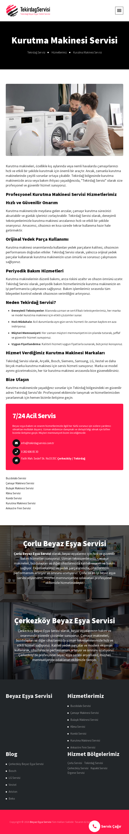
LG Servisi (14, 778)
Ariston (13, 791)
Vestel (12, 785)
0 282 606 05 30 (29, 452)
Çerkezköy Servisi (77, 768)
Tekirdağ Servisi (36, 52)
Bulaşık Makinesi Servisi (20, 488)
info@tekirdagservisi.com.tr (37, 443)
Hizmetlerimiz (59, 52)
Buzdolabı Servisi (16, 478)
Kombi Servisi (14, 498)
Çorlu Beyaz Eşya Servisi (64, 543)
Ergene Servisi (76, 773)
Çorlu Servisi (74, 763)
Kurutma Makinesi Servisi (87, 52)
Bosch (12, 771)
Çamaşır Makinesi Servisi (20, 483)
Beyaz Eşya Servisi (40, 822)
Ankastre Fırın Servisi (18, 508)
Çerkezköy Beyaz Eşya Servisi (64, 620)
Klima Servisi (13, 493)
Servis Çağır (105, 826)
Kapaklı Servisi (98, 768)
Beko (12, 798)
